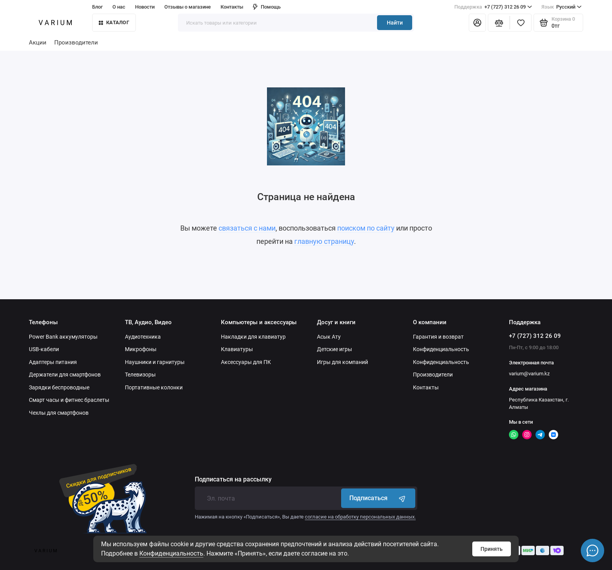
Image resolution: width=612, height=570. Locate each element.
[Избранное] (520, 23)
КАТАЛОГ (114, 22)
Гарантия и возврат (438, 337)
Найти (395, 23)
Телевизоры (140, 374)
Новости (145, 7)
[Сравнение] (498, 23)
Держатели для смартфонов (65, 374)
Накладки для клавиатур (253, 337)
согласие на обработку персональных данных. (360, 517)
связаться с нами (247, 228)
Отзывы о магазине (187, 7)
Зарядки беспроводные (59, 387)
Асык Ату (329, 337)
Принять (491, 549)
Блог (97, 7)
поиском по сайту (366, 228)
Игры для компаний (342, 362)
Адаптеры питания (53, 362)
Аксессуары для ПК (246, 362)
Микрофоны (141, 349)
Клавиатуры (237, 349)
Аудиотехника (143, 337)
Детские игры (334, 349)
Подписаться (378, 498)
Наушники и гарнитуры (155, 362)
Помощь (267, 7)
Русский (561, 7)
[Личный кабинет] (477, 23)
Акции (37, 42)
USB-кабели (44, 349)
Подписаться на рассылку (233, 479)
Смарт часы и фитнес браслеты (69, 400)
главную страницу (324, 241)
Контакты (232, 7)
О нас (118, 7)
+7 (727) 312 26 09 (493, 7)
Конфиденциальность (171, 553)
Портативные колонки (154, 387)
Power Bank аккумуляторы (63, 337)
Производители (76, 42)
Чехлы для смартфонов (59, 413)
